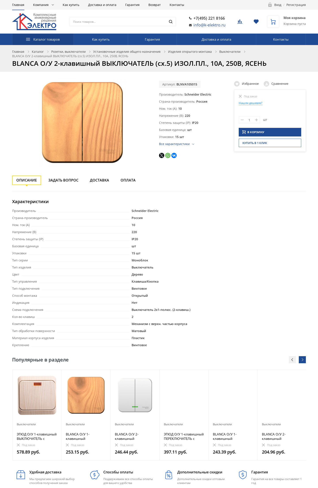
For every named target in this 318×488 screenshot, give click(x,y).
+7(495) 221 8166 (209, 18)
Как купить (71, 5)
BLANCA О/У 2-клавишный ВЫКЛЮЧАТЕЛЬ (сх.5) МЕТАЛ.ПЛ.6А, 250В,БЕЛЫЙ (132, 436)
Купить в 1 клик (254, 144)
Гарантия (132, 5)
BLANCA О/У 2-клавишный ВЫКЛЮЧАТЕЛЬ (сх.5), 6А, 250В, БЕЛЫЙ (279, 436)
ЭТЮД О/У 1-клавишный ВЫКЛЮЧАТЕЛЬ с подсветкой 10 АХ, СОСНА (37, 436)
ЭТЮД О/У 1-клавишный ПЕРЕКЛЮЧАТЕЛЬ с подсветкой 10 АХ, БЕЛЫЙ (184, 436)
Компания (41, 5)
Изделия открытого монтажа (190, 51)
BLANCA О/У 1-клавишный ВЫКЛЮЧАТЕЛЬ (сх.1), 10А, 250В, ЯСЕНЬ (83, 436)
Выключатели (229, 51)
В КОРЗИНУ (253, 133)
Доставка (99, 180)
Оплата (128, 180)
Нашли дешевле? (250, 103)
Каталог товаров (46, 39)
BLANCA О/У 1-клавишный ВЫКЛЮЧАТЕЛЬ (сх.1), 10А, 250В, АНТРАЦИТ (230, 436)
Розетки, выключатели (68, 51)
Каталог (38, 51)
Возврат (154, 5)
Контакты (177, 5)
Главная (18, 5)
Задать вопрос (63, 180)
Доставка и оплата (102, 5)
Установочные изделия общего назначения (127, 51)
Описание (26, 180)
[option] (37, 415)
